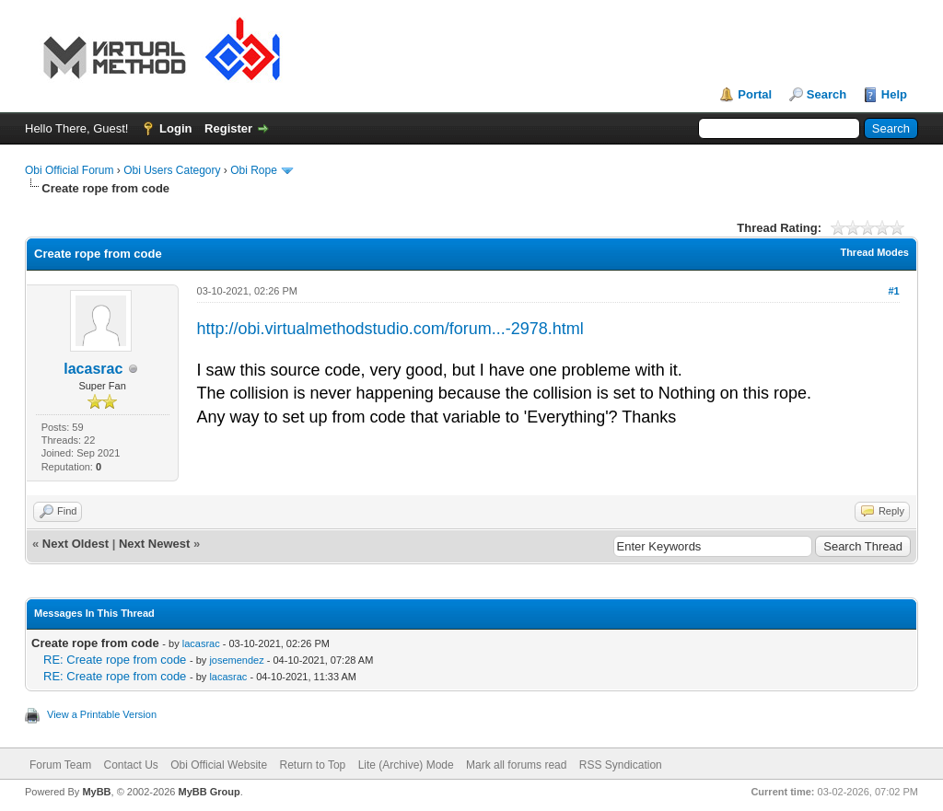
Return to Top (312, 765)
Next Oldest (75, 543)
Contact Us (130, 765)
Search (826, 94)
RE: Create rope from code (114, 659)
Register (228, 128)
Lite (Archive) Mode (406, 765)
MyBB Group (208, 791)
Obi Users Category (171, 170)
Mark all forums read (516, 765)
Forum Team (60, 765)
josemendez (236, 660)
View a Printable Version (102, 714)
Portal (755, 94)
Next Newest (154, 543)
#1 (893, 290)
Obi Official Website (218, 765)
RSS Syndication (620, 765)
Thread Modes (874, 252)
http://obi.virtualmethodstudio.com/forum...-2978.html (390, 328)
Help (894, 94)
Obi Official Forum (69, 170)
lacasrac (93, 369)
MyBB (96, 791)
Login (175, 128)
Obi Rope (253, 170)
